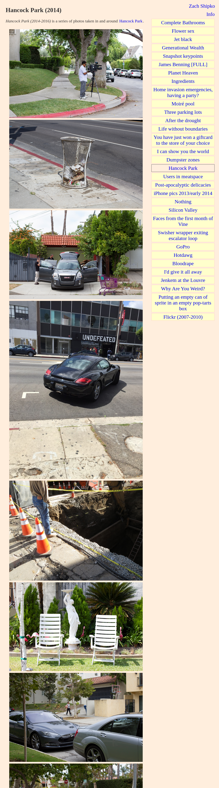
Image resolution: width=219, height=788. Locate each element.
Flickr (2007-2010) (183, 317)
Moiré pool (183, 103)
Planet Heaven (183, 73)
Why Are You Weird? (183, 288)
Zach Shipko (202, 6)
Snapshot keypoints (183, 56)
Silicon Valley (183, 210)
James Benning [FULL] (183, 64)
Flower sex (183, 31)
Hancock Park (130, 21)
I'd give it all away (183, 272)
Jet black (183, 39)
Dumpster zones (183, 159)
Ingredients (183, 81)
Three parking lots (183, 112)
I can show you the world (183, 151)
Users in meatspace (183, 176)
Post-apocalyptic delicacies (183, 185)
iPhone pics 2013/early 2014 (183, 193)
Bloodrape (183, 263)
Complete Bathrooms (183, 22)
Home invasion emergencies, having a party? (183, 92)
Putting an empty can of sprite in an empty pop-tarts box (183, 302)
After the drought (183, 120)
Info (210, 14)
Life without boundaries (183, 129)
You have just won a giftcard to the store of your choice (182, 140)
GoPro (183, 246)
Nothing (183, 201)
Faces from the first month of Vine (183, 221)
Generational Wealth (183, 47)
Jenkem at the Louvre (183, 280)
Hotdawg (183, 255)
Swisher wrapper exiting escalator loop (183, 235)
